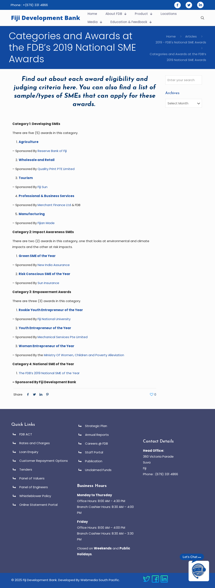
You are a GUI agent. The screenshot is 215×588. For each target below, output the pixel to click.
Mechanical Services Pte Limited (63, 337)
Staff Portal (94, 452)
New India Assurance (54, 265)
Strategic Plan (96, 426)
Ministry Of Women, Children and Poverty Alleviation (84, 355)
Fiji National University (54, 319)
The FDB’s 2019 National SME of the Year (49, 373)
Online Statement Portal (38, 504)
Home (171, 36)
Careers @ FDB (96, 443)
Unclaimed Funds (98, 470)
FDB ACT (25, 434)
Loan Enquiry (28, 452)
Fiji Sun (42, 187)
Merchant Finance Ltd (54, 205)
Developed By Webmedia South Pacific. (89, 580)
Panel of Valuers (32, 478)
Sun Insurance (48, 283)
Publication (93, 461)
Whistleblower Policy (35, 496)
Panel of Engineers (33, 487)
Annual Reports (97, 434)
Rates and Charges (34, 443)
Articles (191, 36)
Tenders (25, 469)
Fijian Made (46, 223)
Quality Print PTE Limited (56, 169)
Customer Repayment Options (43, 460)
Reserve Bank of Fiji (52, 151)
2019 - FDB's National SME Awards (181, 42)
